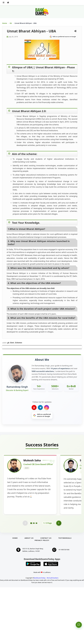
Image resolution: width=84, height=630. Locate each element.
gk (8, 342)
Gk (11, 23)
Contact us (45, 581)
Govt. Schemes (16, 342)
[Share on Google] (62, 37)
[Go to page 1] (31, 565)
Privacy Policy (42, 583)
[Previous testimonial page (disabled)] (25, 565)
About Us (29, 581)
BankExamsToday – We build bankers (46, 621)
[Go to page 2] (34, 565)
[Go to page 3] (36, 565)
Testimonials (65, 581)
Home (4, 23)
